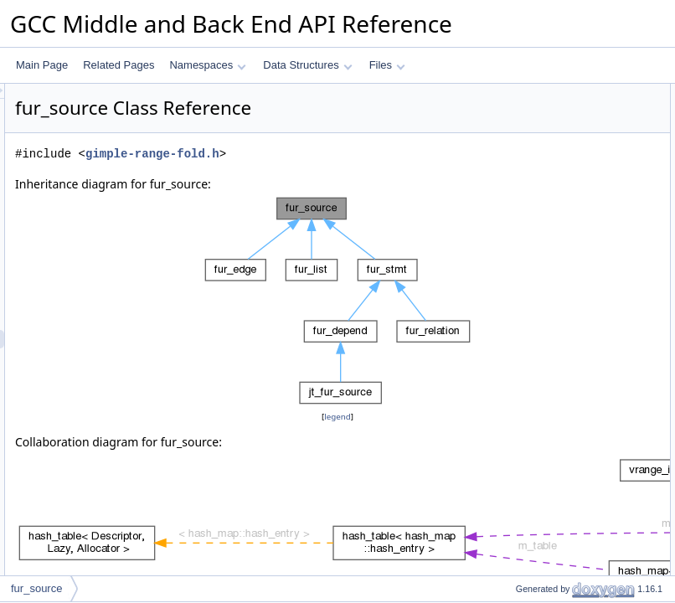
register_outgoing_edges (557, 277)
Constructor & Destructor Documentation (578, 351)
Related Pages (118, 65)
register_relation (538, 240)
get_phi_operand (539, 203)
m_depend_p (531, 332)
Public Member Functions (544, 93)
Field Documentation (534, 572)
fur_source (525, 111)
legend (340, 440)
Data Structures (307, 65)
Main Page (42, 65)
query (514, 130)
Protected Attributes (532, 296)
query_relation (533, 222)
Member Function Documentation (562, 388)
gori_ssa (520, 148)
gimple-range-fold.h (362, 177)
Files (387, 65)
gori (510, 167)
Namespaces (207, 65)
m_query (521, 314)
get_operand (530, 185)
